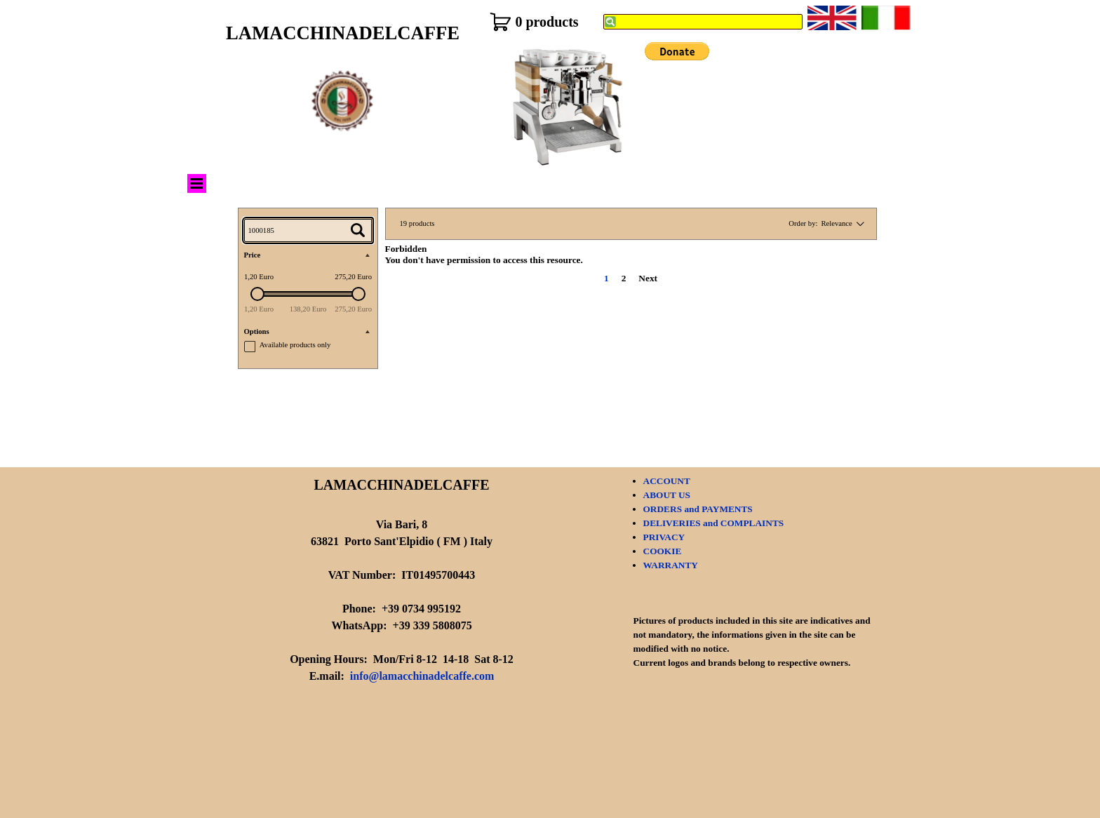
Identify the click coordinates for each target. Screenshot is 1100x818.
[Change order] (858, 223)
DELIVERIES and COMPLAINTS (713, 523)
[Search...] (308, 230)
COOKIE (662, 551)
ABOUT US (667, 495)
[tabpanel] (402, 603)
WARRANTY (671, 565)
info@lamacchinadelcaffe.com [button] (422, 676)
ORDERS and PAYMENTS (698, 509)
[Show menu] (196, 183)
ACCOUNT (666, 481)
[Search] (703, 21)
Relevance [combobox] (836, 223)
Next (647, 278)
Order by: (803, 223)
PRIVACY (664, 537)
